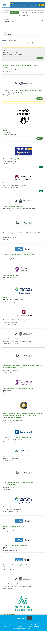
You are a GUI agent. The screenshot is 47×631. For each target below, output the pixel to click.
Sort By (5, 43)
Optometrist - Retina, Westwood (13, 526)
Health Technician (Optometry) (13, 206)
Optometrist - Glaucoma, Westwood (15, 545)
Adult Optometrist (9, 614)
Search (6, 12)
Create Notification (38, 43)
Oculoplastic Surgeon (10, 507)
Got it (29, 618)
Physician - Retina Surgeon (11, 275)
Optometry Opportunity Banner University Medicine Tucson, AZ (23, 90)
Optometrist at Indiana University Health (16, 320)
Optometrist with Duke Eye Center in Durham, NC (18, 437)
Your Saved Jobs (23, 15)
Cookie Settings (21, 618)
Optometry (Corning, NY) (11, 159)
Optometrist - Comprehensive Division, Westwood (19, 254)
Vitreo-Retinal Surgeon (10, 456)
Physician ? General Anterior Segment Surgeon (18, 388)
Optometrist (7, 50)
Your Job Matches (37, 12)
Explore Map (24, 12)
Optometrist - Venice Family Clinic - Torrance (17, 565)
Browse (14, 12)
